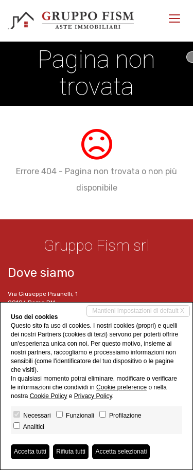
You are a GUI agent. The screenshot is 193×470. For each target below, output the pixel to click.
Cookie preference (121, 387)
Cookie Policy (48, 396)
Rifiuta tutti (70, 451)
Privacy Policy (93, 396)
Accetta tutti (30, 451)
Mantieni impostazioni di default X (138, 310)
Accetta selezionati (121, 451)
